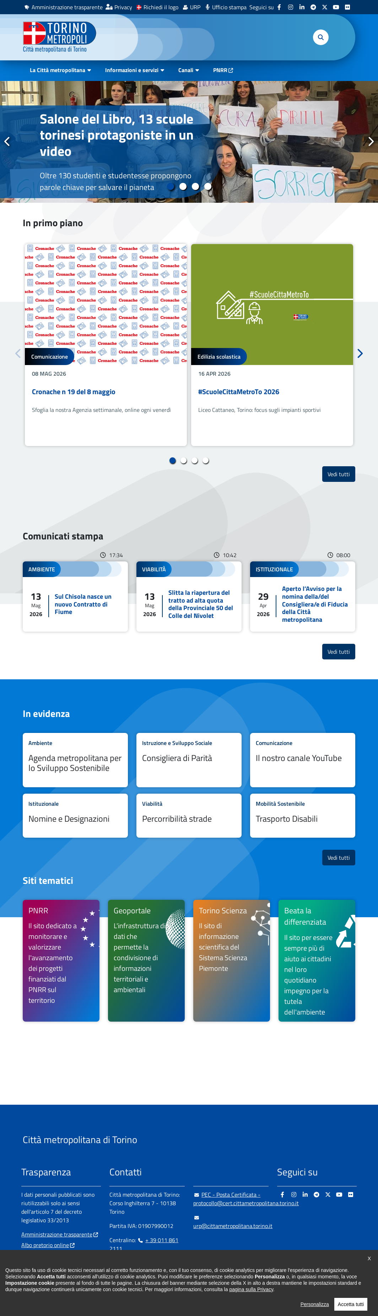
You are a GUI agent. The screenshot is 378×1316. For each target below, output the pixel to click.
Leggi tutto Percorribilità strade (189, 816)
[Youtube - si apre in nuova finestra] (336, 7)
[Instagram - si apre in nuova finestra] (290, 7)
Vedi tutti (341, 473)
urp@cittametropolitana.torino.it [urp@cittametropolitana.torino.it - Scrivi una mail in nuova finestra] (232, 1221)
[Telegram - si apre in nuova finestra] (313, 7)
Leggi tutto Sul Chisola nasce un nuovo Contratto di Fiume (75, 596)
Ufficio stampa (229, 7)
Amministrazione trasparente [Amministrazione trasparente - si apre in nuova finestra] (67, 7)
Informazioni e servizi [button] (131, 70)
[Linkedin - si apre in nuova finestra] (302, 7)
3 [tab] (195, 186)
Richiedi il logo (161, 7)
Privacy (123, 7)
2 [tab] (183, 186)
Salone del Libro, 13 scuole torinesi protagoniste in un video (117, 134)
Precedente (7, 141)
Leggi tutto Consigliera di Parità (189, 760)
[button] (321, 37)
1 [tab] (170, 186)
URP (195, 7)
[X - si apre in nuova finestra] (324, 7)
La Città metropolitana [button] (57, 70)
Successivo (370, 141)
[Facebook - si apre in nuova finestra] (279, 7)
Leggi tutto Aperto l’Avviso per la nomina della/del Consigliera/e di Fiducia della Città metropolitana (302, 596)
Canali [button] (185, 70)
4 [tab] (207, 186)
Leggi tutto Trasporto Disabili (302, 816)
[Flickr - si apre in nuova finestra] (347, 7)
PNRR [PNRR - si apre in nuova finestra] (220, 70)
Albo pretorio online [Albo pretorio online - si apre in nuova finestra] (45, 1245)
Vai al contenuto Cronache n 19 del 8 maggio (106, 345)
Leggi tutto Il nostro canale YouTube (302, 760)
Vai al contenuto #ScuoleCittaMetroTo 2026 (272, 345)
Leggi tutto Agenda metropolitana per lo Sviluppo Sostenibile (75, 760)
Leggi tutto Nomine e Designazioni (75, 816)
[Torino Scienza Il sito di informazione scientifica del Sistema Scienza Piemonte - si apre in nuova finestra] (231, 961)
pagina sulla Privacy (251, 1302)
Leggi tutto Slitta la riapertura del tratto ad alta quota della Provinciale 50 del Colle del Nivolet (189, 596)
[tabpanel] (189, 142)
